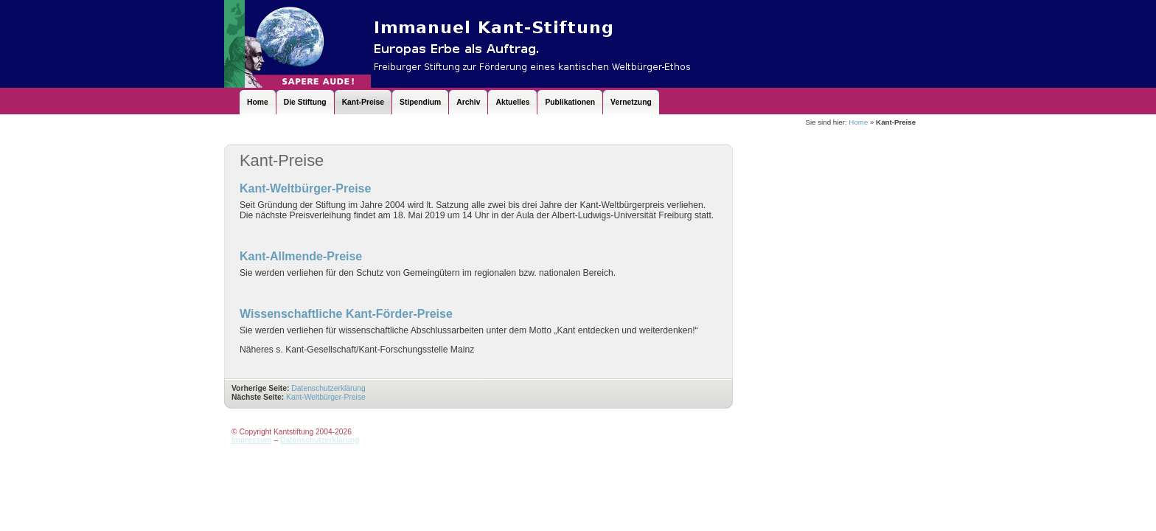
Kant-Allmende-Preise (301, 256)
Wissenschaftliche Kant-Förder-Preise (346, 314)
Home (858, 122)
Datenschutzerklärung (328, 388)
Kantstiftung (519, 44)
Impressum (251, 440)
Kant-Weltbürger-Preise (305, 188)
